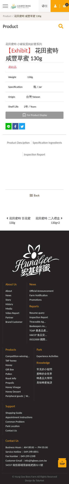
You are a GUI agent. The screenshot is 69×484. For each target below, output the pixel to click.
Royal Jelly (11, 378)
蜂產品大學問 (44, 378)
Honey (9, 365)
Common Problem (15, 421)
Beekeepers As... (38, 326)
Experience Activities (47, 356)
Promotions (35, 299)
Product (7, 16)
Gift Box (10, 369)
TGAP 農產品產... (38, 330)
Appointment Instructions (19, 417)
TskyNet (40, 480)
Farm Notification (38, 295)
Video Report (12, 313)
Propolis (10, 382)
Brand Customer (14, 322)
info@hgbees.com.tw (35, 460)
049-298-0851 (31, 451)
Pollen (9, 374)
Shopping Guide (14, 412)
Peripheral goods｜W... (18, 396)
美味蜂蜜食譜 (44, 382)
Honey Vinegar (13, 387)
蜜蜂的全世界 (44, 373)
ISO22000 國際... (38, 339)
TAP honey (11, 360)
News (8, 295)
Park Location (13, 426)
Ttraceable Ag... (37, 321)
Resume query (36, 312)
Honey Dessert (13, 391)
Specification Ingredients (47, 142)
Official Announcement (41, 291)
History (9, 304)
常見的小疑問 (44, 369)
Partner (9, 317)
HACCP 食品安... (38, 335)
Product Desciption (18, 142)
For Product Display (34, 115)
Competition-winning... (18, 356)
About (9, 291)
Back (34, 195)
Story (8, 299)
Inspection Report (34, 154)
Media (9, 308)
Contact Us (11, 430)
